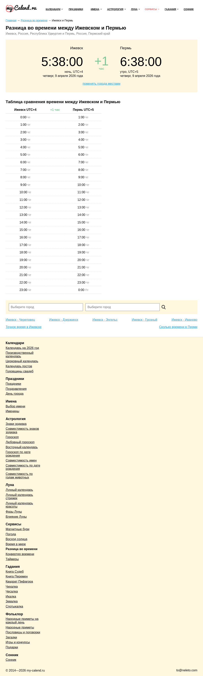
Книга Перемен (17, 576)
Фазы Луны (14, 511)
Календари (53, 9)
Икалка (11, 596)
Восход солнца (16, 539)
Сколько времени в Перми (178, 327)
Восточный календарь (22, 447)
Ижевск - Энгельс (105, 319)
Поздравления (16, 388)
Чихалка (12, 586)
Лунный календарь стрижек (19, 496)
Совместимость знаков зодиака (22, 430)
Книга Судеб (15, 571)
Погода (11, 534)
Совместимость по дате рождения (23, 467)
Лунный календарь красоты (19, 505)
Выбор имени (15, 406)
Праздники (76, 9)
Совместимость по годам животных (19, 475)
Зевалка (12, 601)
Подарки (12, 647)
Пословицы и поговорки (23, 632)
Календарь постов (19, 366)
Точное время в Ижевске (23, 327)
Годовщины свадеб (19, 371)
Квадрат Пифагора (19, 581)
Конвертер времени (20, 554)
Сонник (189, 9)
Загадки (11, 637)
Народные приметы (20, 627)
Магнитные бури (17, 529)
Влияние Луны (16, 516)
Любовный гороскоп (20, 442)
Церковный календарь (22, 361)
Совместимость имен (21, 460)
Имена (95, 9)
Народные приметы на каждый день (22, 620)
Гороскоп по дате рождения (18, 453)
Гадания (170, 9)
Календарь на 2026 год (22, 348)
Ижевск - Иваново (184, 319)
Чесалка (12, 591)
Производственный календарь (19, 354)
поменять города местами (101, 83)
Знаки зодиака (16, 423)
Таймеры (12, 559)
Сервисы (151, 9)
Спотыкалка (14, 606)
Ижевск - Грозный (144, 319)
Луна (134, 9)
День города (14, 393)
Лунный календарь (19, 489)
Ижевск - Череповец (20, 319)
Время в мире (16, 544)
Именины (12, 411)
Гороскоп (12, 437)
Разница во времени (21, 549)
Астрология (115, 9)
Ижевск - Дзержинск (63, 319)
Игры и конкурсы (18, 642)
